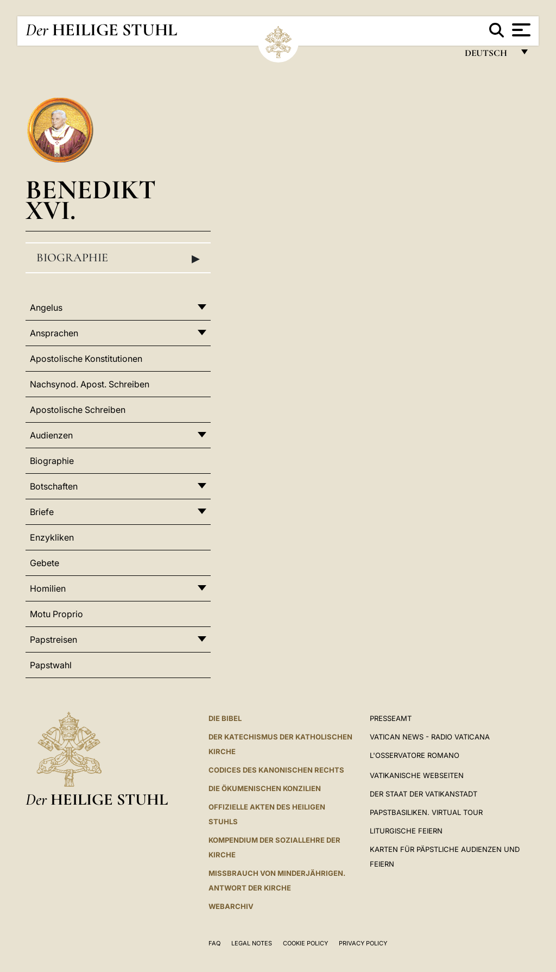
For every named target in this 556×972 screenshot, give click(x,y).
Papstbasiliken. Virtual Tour (426, 812)
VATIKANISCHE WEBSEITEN (417, 775)
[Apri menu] (519, 30)
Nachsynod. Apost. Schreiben (89, 384)
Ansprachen (54, 333)
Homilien (48, 588)
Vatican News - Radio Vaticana (430, 736)
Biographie (118, 258)
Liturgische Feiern (406, 830)
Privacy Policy (363, 943)
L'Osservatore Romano (414, 755)
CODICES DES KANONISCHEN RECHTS (276, 770)
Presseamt (391, 718)
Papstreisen (53, 639)
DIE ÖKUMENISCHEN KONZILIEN (264, 788)
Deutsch (489, 55)
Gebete (44, 562)
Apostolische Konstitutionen (86, 358)
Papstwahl (51, 665)
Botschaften (54, 486)
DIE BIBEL (225, 718)
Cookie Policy (305, 943)
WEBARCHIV (231, 906)
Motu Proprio (56, 614)
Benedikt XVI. (91, 200)
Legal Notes (251, 943)
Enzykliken (52, 537)
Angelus (46, 307)
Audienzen (51, 435)
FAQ (214, 943)
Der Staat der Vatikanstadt (423, 793)
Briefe (42, 511)
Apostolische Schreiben (77, 409)
